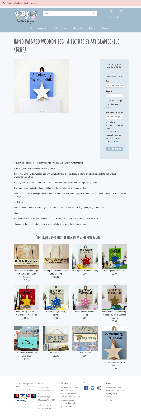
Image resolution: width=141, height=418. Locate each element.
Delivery (92, 28)
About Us (42, 28)
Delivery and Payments (115, 390)
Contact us (107, 28)
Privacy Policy (111, 394)
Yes (109, 142)
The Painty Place (59, 28)
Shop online (78, 28)
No (117, 142)
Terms (108, 397)
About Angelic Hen (113, 387)
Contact (109, 400)
